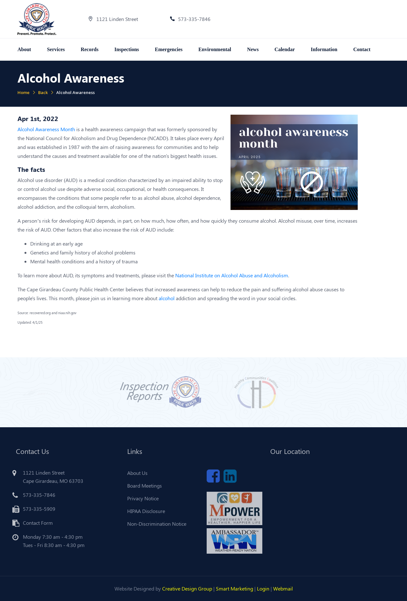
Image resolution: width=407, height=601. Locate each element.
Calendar (284, 49)
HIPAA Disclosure (144, 511)
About (24, 49)
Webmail (283, 588)
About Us (135, 472)
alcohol (167, 298)
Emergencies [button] (169, 49)
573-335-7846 (190, 19)
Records (90, 49)
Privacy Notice (141, 498)
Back (43, 92)
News (253, 49)
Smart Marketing (234, 588)
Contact (361, 49)
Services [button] (56, 49)
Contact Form (36, 522)
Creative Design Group (187, 588)
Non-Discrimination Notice (154, 523)
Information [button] (324, 49)
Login (263, 588)
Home (23, 92)
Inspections (126, 49)
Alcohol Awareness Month (46, 129)
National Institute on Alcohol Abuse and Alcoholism (231, 275)
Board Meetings (142, 485)
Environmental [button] (214, 49)
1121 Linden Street (113, 19)
